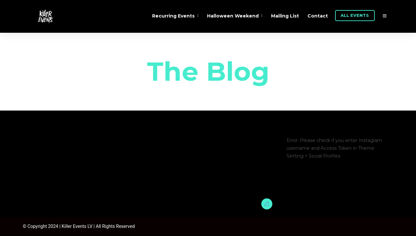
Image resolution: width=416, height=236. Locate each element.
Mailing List (285, 16)
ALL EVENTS (355, 15)
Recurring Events (173, 16)
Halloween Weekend (233, 16)
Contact (317, 16)
